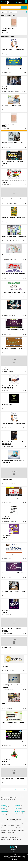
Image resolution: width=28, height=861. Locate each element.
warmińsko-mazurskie (20, 810)
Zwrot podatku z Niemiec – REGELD (11, 629)
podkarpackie (18, 805)
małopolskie (17, 808)
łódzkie (2, 813)
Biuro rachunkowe (7, 404)
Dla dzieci (3, 825)
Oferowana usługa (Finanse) (9, 385)
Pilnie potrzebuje (6, 647)
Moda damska (12, 823)
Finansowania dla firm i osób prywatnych (12, 442)
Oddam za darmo (14, 837)
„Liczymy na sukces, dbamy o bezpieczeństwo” (14, 236)
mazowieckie (4, 806)
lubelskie (3, 814)
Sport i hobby (4, 837)
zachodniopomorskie (19, 811)
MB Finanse (5, 666)
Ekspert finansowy (7, 86)
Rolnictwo (3, 832)
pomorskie (17, 806)
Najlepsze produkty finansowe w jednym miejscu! (15, 198)
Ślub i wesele (21, 830)
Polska (2, 803)
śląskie (2, 808)
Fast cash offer (6, 516)
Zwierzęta (21, 827)
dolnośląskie (4, 805)
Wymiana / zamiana (6, 839)
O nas (13, 851)
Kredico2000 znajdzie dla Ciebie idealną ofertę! (14, 49)
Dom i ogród (14, 827)
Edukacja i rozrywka (17, 835)
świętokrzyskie (18, 813)
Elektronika (3, 830)
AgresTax (4, 703)
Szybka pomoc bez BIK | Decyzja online (12, 105)
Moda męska (21, 823)
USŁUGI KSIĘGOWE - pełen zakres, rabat (12, 685)
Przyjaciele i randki (17, 839)
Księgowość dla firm (7, 479)
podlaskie (3, 810)
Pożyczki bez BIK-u (7, 255)
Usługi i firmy (11, 832)
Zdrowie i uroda (5, 827)
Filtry (4, 12)
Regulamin (13, 849)
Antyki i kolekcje (12, 830)
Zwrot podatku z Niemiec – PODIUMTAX (12, 367)
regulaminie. (14, 859)
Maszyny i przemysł (6, 835)
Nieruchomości (11, 825)
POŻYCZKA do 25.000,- (8, 28)
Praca (18, 825)
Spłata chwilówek (6, 535)
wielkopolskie (4, 811)
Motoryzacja (4, 823)
